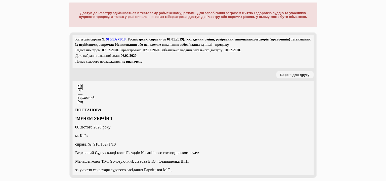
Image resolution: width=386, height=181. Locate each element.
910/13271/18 (115, 39)
